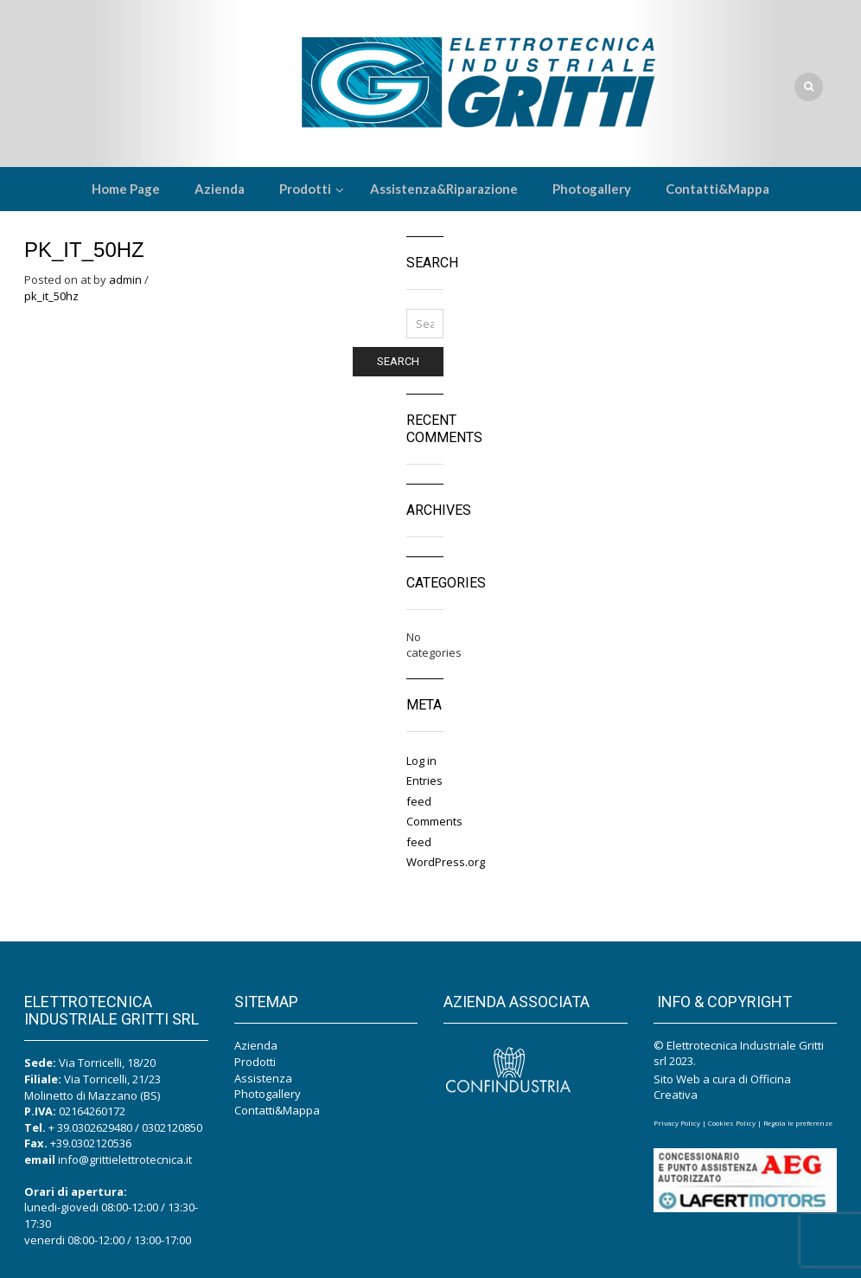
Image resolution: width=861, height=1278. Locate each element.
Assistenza (263, 1078)
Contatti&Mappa (277, 1110)
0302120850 (172, 1127)
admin (125, 279)
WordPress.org (445, 862)
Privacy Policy (677, 1122)
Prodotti (255, 1061)
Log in (421, 760)
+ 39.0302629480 (90, 1127)
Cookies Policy (732, 1122)
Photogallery (267, 1093)
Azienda (255, 1045)
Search (398, 361)
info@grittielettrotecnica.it (125, 1159)
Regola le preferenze (797, 1122)
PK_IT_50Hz (84, 249)
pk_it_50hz (51, 296)
